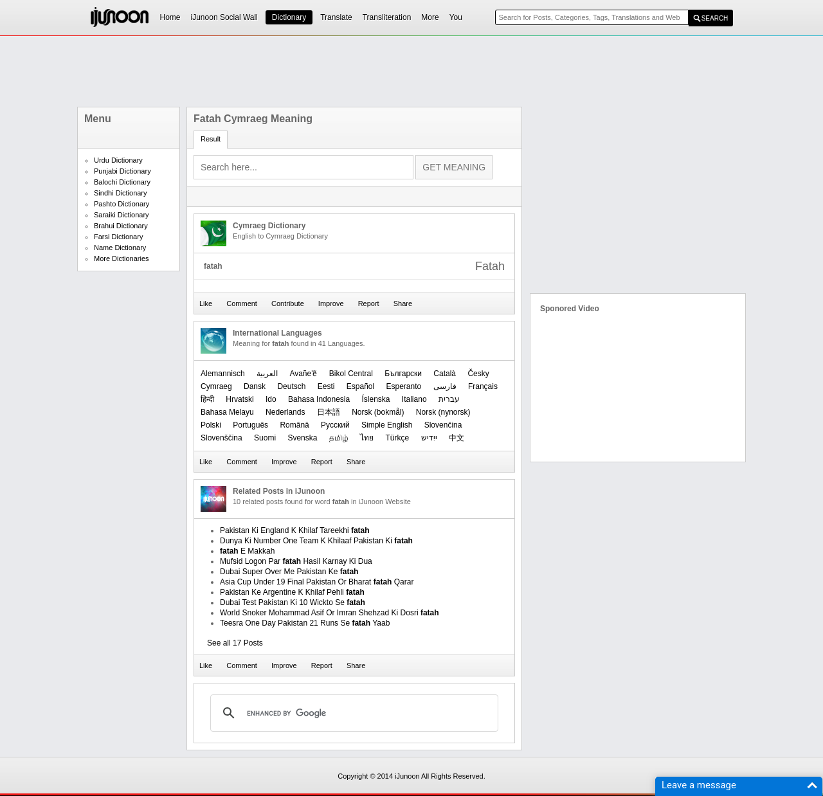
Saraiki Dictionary (121, 215)
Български (403, 373)
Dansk (255, 386)
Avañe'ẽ (303, 373)
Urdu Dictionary (118, 160)
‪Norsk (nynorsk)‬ (443, 412)
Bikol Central (351, 373)
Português (250, 425)
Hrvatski (239, 399)
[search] (352, 713)
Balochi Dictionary (122, 182)
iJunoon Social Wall (224, 17)
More (430, 17)
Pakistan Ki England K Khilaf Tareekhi (295, 530)
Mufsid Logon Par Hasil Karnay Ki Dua (296, 561)
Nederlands (285, 412)
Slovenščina (221, 437)
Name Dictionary (120, 247)
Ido (271, 399)
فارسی (445, 386)
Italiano (414, 399)
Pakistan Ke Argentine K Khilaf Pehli (292, 592)
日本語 (328, 412)
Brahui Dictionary (121, 226)
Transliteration (387, 17)
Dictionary (289, 17)
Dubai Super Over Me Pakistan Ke (289, 571)
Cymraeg (216, 386)
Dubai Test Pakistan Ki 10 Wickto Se (292, 602)
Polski (211, 425)
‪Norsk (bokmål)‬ (378, 412)
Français (483, 386)
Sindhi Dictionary (120, 193)
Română (294, 425)
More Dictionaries (121, 258)
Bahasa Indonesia (319, 399)
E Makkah (247, 551)
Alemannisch (223, 373)
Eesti (326, 386)
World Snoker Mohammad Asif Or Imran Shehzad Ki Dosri (329, 612)
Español (360, 386)
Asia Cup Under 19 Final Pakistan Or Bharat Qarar (316, 581)
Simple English (386, 425)
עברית (449, 399)
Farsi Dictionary (118, 236)
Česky (478, 373)
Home (170, 17)
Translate (336, 17)
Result (211, 139)
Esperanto (404, 386)
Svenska (302, 437)
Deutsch (291, 386)
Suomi (265, 437)
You (455, 17)
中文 (456, 437)
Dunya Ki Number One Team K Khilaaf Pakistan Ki (316, 540)
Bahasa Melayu (227, 412)
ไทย (367, 437)
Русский (335, 425)
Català (444, 373)
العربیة (267, 373)
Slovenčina (443, 425)
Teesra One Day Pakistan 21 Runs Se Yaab (305, 623)
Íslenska (375, 399)
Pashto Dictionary (121, 204)
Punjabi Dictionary (122, 171)
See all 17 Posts (235, 642)
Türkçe (397, 437)
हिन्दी (207, 399)
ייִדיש (429, 437)
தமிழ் (338, 437)
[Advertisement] (411, 71)
